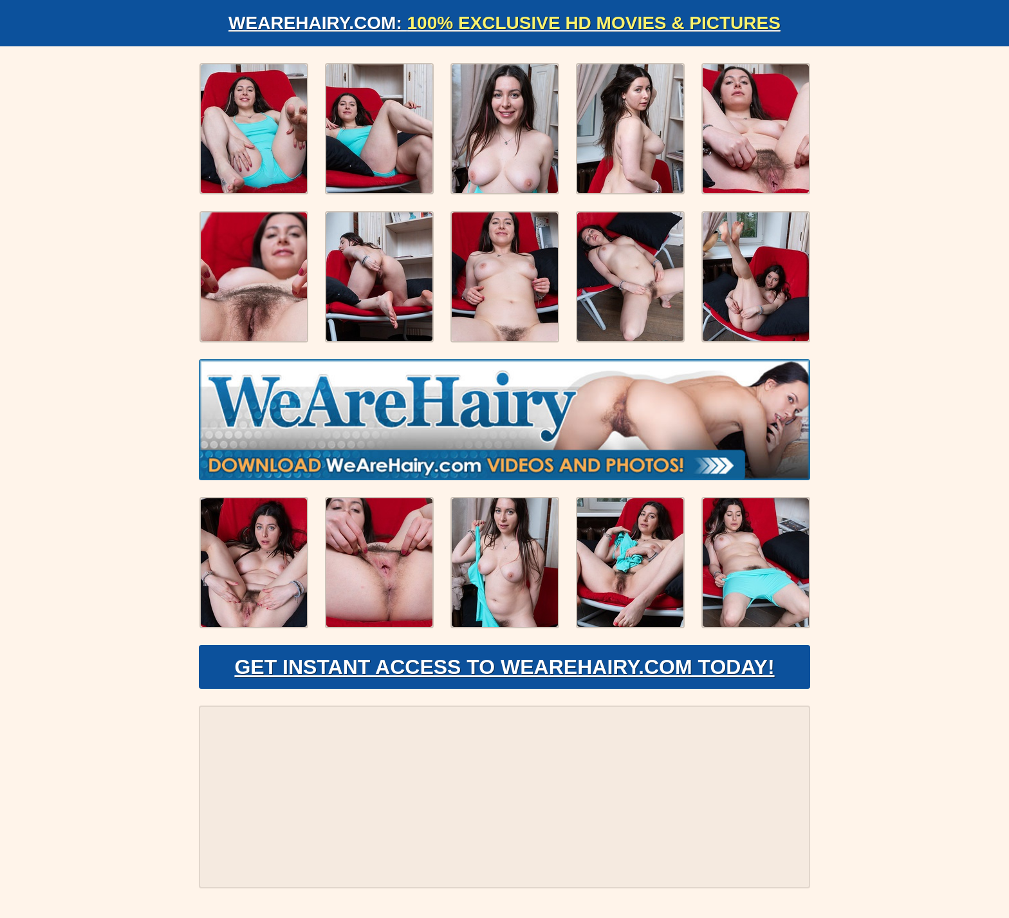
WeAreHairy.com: (504, 23)
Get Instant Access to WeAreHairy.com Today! (504, 667)
